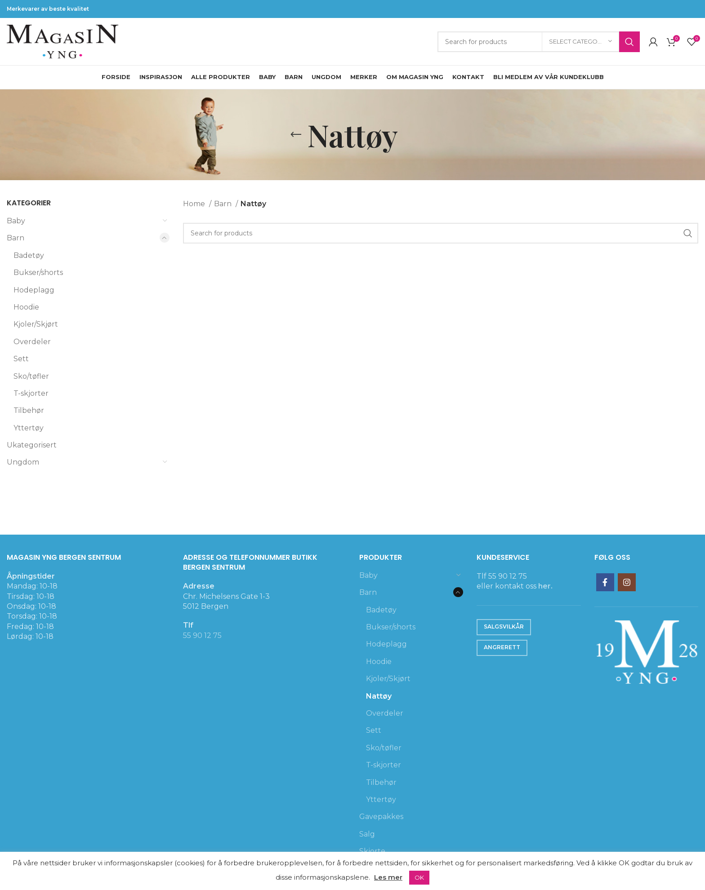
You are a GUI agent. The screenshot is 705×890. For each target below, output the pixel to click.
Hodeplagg (33, 290)
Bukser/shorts (38, 272)
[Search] (538, 41)
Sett (21, 358)
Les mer (388, 877)
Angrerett (502, 647)
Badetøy (28, 255)
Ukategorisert (32, 445)
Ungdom (23, 462)
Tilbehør (28, 410)
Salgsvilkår (504, 626)
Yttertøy (28, 428)
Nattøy (379, 696)
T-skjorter (31, 393)
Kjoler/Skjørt (35, 324)
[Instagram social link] (627, 582)
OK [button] (419, 877)
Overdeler (32, 341)
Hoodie (26, 307)
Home (195, 203)
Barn (15, 238)
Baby (16, 221)
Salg (367, 834)
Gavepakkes (381, 816)
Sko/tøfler (31, 376)
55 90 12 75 (202, 635)
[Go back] (296, 135)
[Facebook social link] (605, 582)
